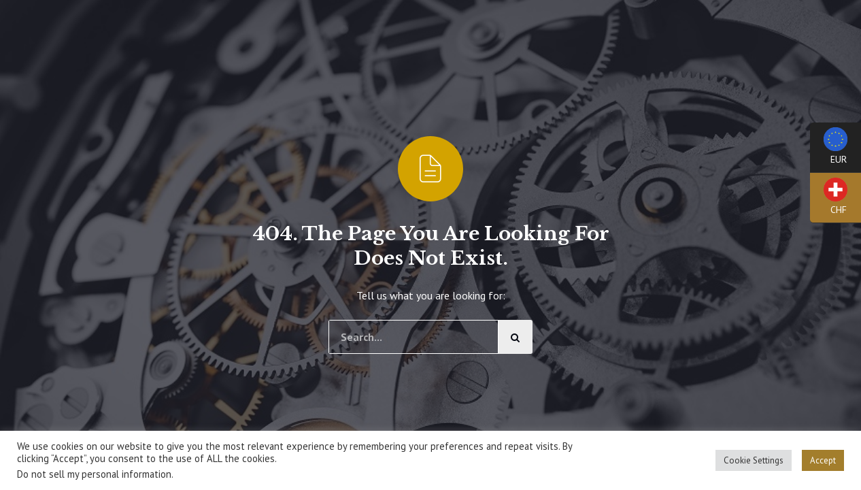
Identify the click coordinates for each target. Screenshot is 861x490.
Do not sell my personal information (94, 474)
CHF (828, 200)
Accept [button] (823, 460)
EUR (828, 150)
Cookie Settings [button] (753, 460)
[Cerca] (516, 337)
